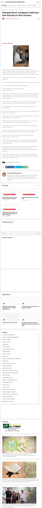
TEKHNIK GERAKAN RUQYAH (21, 392)
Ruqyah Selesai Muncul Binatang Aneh (30, 198)
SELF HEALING (21, 385)
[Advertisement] (21, 31)
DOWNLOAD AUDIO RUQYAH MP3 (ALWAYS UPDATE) (30, 307)
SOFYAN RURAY (21, 387)
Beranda (4, 10)
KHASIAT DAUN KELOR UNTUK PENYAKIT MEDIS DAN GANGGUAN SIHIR (30, 324)
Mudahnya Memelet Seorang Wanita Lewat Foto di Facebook (22, 5)
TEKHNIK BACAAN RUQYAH (21, 389)
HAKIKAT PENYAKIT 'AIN (21, 349)
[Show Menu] (2, 2)
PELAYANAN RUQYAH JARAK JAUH (21, 370)
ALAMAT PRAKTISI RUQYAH (21, 335)
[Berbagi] (39, 19)
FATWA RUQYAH (21, 347)
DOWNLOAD (21, 344)
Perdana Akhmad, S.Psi (14, 173)
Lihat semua (37, 185)
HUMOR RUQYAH (21, 351)
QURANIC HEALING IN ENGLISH (21, 380)
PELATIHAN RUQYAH (21, 368)
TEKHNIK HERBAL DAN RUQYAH (21, 394)
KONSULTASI (21, 361)
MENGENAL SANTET (21, 366)
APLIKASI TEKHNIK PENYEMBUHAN (21, 337)
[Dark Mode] (37, 2)
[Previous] (38, 5)
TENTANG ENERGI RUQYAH (21, 399)
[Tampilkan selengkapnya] (29, 167)
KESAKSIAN (21, 356)
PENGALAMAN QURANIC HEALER (15, 10)
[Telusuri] (40, 2)
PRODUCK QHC (21, 375)
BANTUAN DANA (21, 342)
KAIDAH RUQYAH (21, 354)
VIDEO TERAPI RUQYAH (21, 401)
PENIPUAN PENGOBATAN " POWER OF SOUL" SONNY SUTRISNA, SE (9, 308)
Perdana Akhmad (7, 43)
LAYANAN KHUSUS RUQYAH (21, 363)
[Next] (40, 5)
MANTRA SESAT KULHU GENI (9, 322)
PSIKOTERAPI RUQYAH (21, 377)
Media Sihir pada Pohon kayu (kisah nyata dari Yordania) (9, 198)
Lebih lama (37, 233)
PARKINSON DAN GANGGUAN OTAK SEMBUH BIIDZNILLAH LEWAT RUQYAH (10, 214)
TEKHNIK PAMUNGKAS (21, 396)
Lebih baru (4, 233)
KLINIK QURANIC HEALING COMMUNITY (21, 358)
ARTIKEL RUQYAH (21, 339)
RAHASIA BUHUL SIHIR (21, 382)
